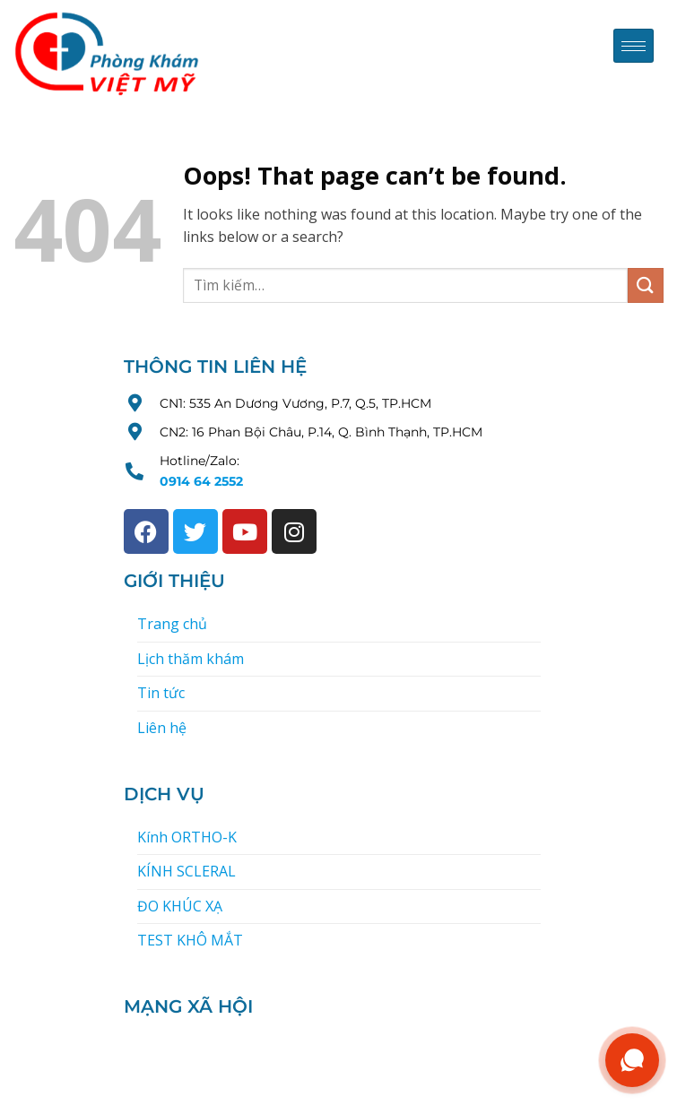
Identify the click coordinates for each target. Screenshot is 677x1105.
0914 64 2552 (201, 481)
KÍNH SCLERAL (186, 871)
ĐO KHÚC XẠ (179, 906)
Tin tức (161, 693)
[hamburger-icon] (633, 46)
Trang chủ (172, 624)
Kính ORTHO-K (187, 837)
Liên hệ (162, 728)
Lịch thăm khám (190, 659)
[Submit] (646, 285)
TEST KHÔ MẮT (190, 940)
